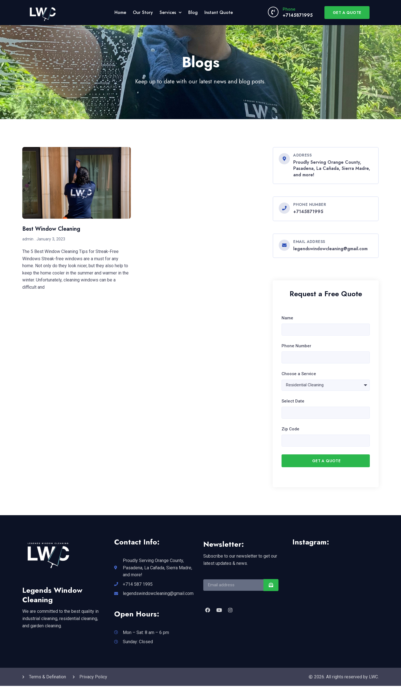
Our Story (143, 12)
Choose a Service (299, 374)
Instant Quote (218, 12)
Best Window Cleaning (51, 229)
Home (120, 12)
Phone (289, 9)
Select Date (293, 401)
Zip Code (290, 429)
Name (287, 317)
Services (171, 12)
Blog (193, 12)
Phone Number (296, 346)
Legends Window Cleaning (52, 596)
